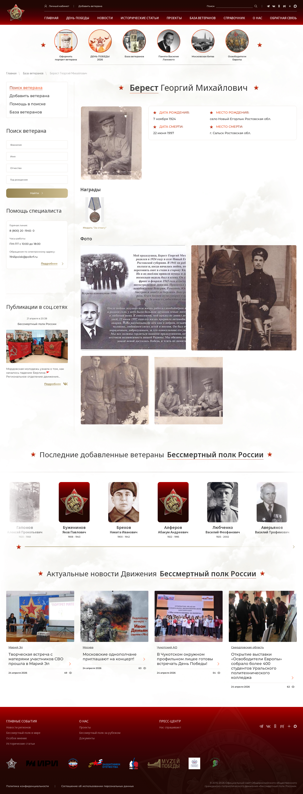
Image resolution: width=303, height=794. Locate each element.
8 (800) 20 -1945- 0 (21, 230)
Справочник (234, 18)
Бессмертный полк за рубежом (99, 733)
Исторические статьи (140, 18)
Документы (87, 738)
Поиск (210, 6)
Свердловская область (247, 647)
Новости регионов (18, 727)
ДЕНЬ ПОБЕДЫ (77, 18)
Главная (51, 18)
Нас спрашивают (170, 727)
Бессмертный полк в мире (23, 733)
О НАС (257, 18)
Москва (88, 647)
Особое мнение (16, 738)
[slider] (19, 547)
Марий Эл (16, 647)
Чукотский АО (167, 647)
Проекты (174, 18)
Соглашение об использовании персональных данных (97, 786)
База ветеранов (203, 18)
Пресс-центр (170, 721)
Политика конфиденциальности (27, 786)
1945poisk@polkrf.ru (23, 257)
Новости (105, 18)
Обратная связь (283, 18)
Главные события (21, 721)
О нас (84, 721)
